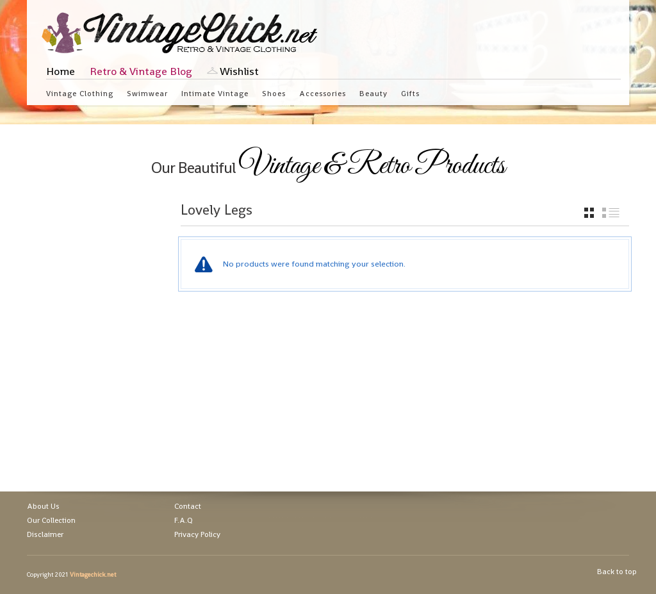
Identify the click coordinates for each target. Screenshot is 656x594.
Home (60, 71)
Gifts (410, 93)
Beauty (373, 93)
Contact (187, 506)
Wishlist (239, 71)
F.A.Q (183, 520)
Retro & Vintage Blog (141, 71)
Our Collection (51, 520)
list (610, 213)
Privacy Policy (197, 534)
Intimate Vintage (215, 93)
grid (589, 213)
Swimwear (147, 93)
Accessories (322, 93)
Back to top (617, 571)
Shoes (274, 93)
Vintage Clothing (79, 93)
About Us (43, 506)
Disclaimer (45, 534)
